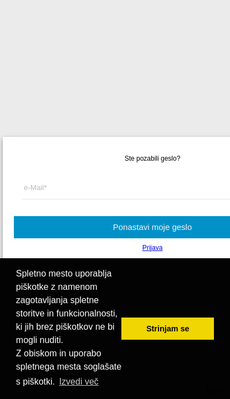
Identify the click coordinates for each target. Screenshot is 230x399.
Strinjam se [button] (168, 328)
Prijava (152, 248)
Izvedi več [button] (79, 381)
